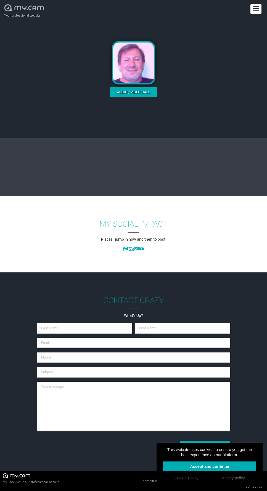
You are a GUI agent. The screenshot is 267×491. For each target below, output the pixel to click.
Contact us (253, 487)
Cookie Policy (186, 478)
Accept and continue (209, 466)
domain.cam (152, 481)
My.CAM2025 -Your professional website (31, 478)
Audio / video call (133, 92)
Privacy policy (233, 478)
